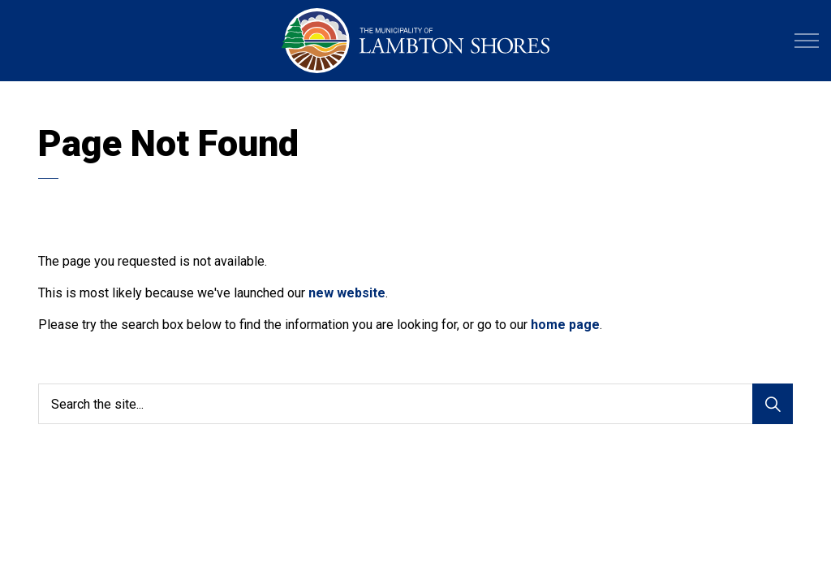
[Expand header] (806, 40)
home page (565, 324)
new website (346, 293)
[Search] (772, 404)
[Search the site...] (415, 404)
